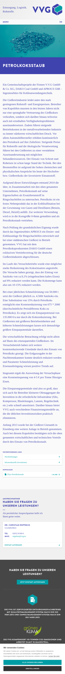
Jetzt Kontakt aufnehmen (32, 582)
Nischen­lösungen (32, 457)
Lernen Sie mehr (54, 656)
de (61, 22)
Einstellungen (32, 668)
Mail (7, 536)
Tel (6, 533)
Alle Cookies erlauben (32, 662)
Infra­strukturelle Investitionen (32, 462)
